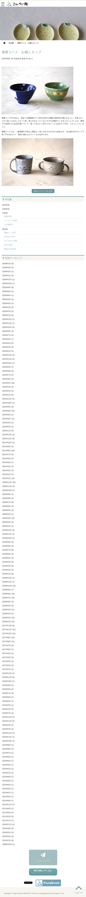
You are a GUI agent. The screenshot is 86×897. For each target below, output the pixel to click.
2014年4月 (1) (8, 765)
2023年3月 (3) (8, 387)
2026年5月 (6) (8, 264)
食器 (23, 59)
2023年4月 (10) (8, 383)
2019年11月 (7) (8, 534)
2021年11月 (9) (8, 439)
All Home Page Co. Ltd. (56, 893)
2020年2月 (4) (8, 522)
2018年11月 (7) (8, 582)
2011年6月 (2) (8, 808)
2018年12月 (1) (8, 578)
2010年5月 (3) (8, 832)
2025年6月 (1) (8, 295)
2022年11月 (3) (8, 399)
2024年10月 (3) (8, 327)
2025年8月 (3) (8, 291)
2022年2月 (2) (8, 427)
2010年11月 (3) (8, 824)
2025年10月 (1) (8, 283)
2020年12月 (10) (8, 482)
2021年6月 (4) (8, 458)
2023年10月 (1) (8, 363)
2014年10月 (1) (8, 741)
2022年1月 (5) (8, 431)
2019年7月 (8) (8, 550)
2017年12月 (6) (8, 626)
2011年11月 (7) (8, 804)
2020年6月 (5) (8, 506)
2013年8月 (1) (8, 781)
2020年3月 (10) (8, 518)
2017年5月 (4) (8, 653)
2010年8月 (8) (8, 828)
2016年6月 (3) (8, 697)
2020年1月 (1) (8, 526)
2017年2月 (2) (8, 665)
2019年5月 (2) (8, 558)
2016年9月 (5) (8, 685)
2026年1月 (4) (8, 275)
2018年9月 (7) (8, 590)
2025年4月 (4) (8, 303)
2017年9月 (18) (8, 637)
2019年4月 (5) (8, 562)
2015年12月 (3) (8, 717)
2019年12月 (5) (8, 530)
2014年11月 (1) (8, 737)
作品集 (7, 199)
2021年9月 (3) (8, 446)
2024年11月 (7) (8, 323)
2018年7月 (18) (8, 598)
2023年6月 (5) (8, 379)
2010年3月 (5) (8, 836)
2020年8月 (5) (8, 498)
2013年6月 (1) (8, 785)
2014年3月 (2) (8, 769)
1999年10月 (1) (8, 844)
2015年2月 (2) (8, 729)
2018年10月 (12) (8, 586)
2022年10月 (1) (8, 403)
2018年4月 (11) (8, 610)
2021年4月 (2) (8, 466)
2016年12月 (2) (8, 673)
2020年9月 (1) (8, 494)
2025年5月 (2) (8, 299)
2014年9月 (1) (8, 745)
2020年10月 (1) (8, 490)
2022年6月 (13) (8, 411)
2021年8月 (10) (8, 451)
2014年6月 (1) (8, 757)
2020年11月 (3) (8, 486)
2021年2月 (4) (8, 474)
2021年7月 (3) (8, 454)
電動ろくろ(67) (10, 233)
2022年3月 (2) (8, 423)
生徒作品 (17, 59)
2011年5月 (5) (8, 813)
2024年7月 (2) (8, 335)
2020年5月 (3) (8, 510)
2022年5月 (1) (8, 415)
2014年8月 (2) (8, 749)
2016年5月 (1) (8, 701)
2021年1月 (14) (8, 478)
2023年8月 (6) (8, 371)
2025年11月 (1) (8, 279)
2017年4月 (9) (8, 657)
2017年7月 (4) (8, 645)
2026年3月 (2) (8, 271)
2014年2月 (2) (8, 773)
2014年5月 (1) (8, 761)
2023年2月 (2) (8, 391)
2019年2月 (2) (8, 570)
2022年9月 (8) (8, 407)
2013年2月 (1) (8, 793)
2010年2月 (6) (8, 840)
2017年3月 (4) (8, 661)
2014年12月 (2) (8, 733)
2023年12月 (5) (8, 355)
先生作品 (5, 205)
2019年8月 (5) (8, 546)
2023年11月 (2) (8, 359)
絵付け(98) (8, 245)
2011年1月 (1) (8, 820)
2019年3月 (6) (8, 566)
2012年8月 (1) (8, 801)
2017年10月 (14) (8, 633)
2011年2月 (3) (8, 816)
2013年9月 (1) (8, 777)
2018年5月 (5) (8, 606)
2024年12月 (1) (8, 319)
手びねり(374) (9, 237)
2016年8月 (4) (8, 689)
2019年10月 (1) (8, 538)
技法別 (5, 229)
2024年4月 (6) (8, 343)
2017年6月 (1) (8, 649)
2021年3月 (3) (8, 470)
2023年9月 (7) (8, 367)
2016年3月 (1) (8, 705)
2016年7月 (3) (8, 693)
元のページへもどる (43, 191)
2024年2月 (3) (8, 351)
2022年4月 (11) (8, 419)
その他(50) (8, 224)
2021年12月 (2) (8, 435)
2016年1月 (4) (8, 713)
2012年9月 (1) (8, 797)
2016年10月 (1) (8, 681)
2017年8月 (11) (8, 641)
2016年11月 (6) (8, 677)
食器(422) (8, 216)
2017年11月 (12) (8, 629)
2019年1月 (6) (8, 574)
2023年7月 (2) (8, 375)
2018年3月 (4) (8, 614)
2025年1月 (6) (8, 315)
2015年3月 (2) (8, 725)
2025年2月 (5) (8, 311)
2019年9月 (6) (8, 542)
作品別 (5, 213)
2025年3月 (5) (8, 307)
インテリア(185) (10, 220)
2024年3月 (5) (8, 347)
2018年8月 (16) (8, 594)
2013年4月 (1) (8, 789)
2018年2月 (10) (8, 618)
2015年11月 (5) (8, 721)
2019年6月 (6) (8, 554)
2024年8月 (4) (8, 331)
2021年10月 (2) (8, 442)
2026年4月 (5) (8, 267)
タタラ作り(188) (10, 241)
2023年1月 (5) (8, 395)
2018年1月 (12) (8, 622)
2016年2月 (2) (8, 709)
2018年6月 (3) (8, 602)
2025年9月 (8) (8, 287)
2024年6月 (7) (8, 339)
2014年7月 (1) (8, 753)
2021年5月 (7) (8, 462)
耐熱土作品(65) (10, 249)
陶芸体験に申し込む (43, 872)
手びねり (29, 59)
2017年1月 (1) (8, 669)
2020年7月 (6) (8, 502)
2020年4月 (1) (8, 514)
